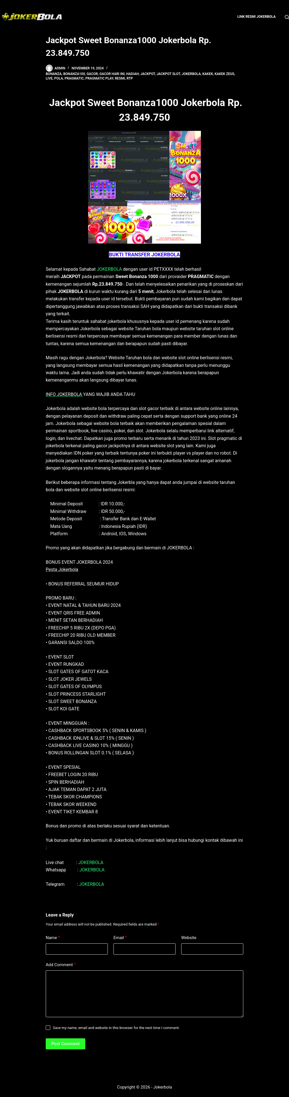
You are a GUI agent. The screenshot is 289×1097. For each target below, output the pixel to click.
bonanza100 (74, 74)
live (49, 78)
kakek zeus (224, 74)
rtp (129, 78)
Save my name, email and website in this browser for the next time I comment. (116, 1028)
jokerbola (191, 74)
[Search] (287, 17)
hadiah (132, 74)
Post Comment (65, 1043)
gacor (92, 74)
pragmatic (74, 78)
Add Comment (61, 964)
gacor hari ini (112, 74)
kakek (207, 74)
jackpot (148, 74)
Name (53, 937)
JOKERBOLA (109, 269)
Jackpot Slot (168, 74)
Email (120, 937)
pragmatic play (99, 78)
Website (188, 937)
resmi (120, 78)
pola (58, 78)
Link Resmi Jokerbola (256, 17)
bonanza (54, 74)
